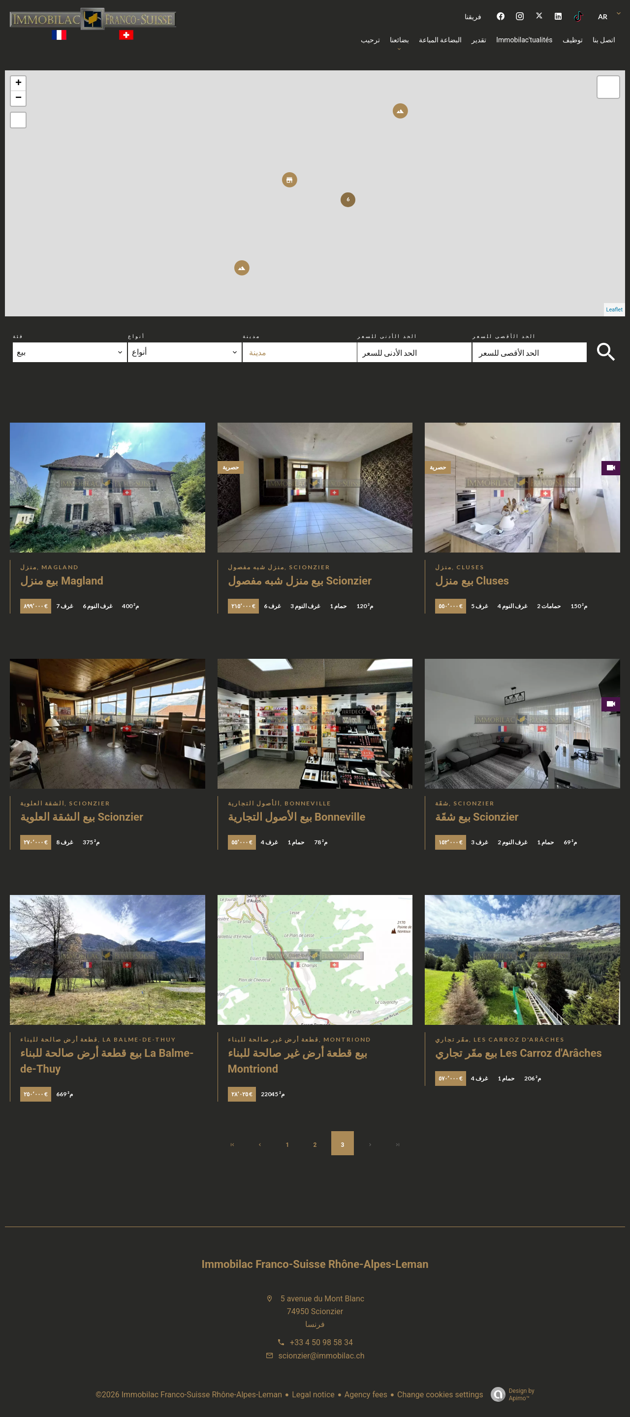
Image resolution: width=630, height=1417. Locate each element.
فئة (18, 336)
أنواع (136, 336)
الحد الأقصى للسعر (504, 336)
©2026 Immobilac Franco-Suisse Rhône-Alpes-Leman (188, 1394)
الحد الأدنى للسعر (387, 336)
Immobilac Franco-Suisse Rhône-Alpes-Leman (315, 1264)
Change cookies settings (440, 1394)
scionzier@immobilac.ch (322, 1355)
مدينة (251, 336)
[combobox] (70, 352)
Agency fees (366, 1394)
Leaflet (614, 310)
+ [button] (18, 83)
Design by (510, 1394)
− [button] (18, 98)
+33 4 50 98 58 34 (321, 1342)
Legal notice (313, 1394)
